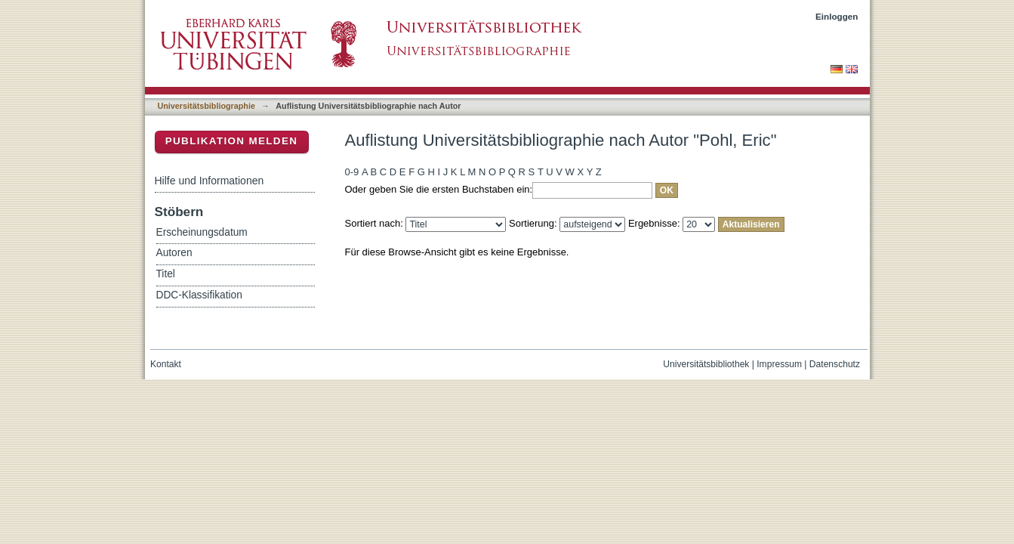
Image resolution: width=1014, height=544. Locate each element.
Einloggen (836, 16)
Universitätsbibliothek (706, 364)
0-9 (352, 172)
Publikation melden (231, 141)
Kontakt (165, 364)
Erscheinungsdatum (202, 232)
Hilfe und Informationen (209, 181)
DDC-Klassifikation (199, 295)
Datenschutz (834, 364)
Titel (165, 274)
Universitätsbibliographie (206, 105)
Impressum (779, 364)
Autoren (174, 252)
